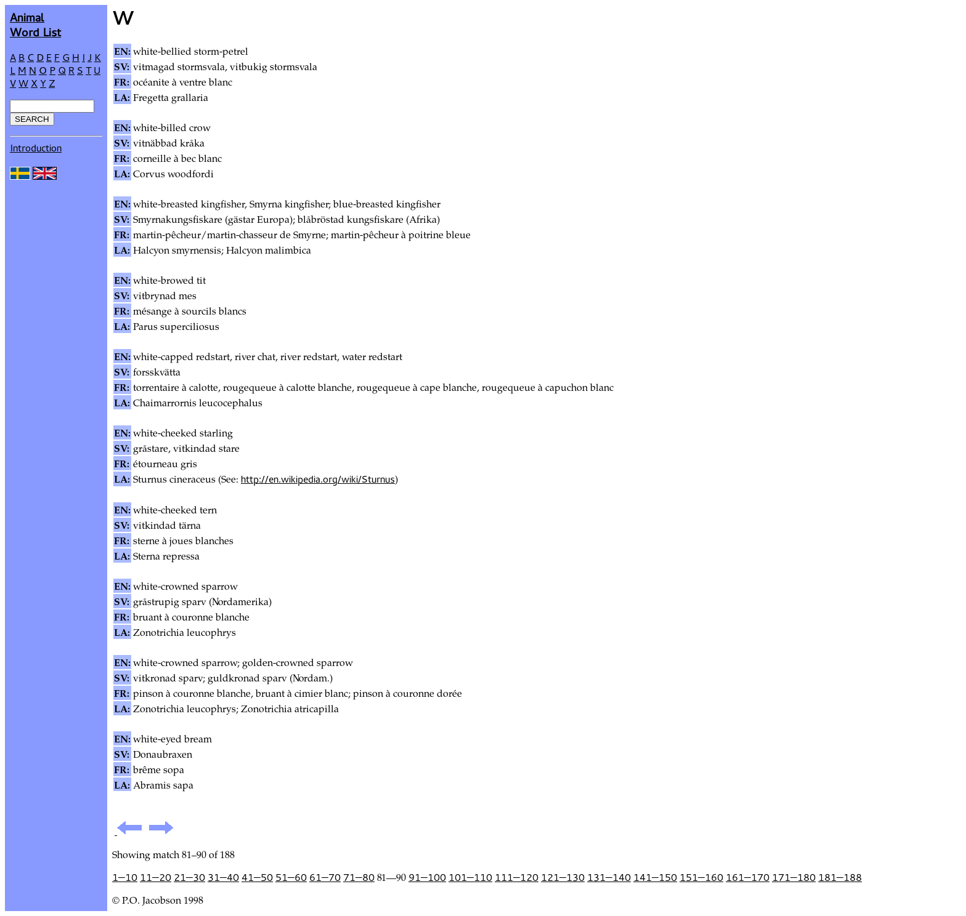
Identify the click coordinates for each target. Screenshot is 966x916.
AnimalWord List (35, 24)
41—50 (257, 877)
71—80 (359, 877)
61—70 (325, 877)
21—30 (189, 877)
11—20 (155, 877)
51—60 (291, 877)
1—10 (124, 877)
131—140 (609, 877)
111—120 (516, 877)
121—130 (563, 877)
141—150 (655, 877)
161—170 (747, 877)
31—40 (223, 877)
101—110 (470, 877)
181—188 (840, 877)
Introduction (36, 148)
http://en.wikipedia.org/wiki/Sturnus (318, 479)
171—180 (794, 877)
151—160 (701, 877)
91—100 (427, 877)
